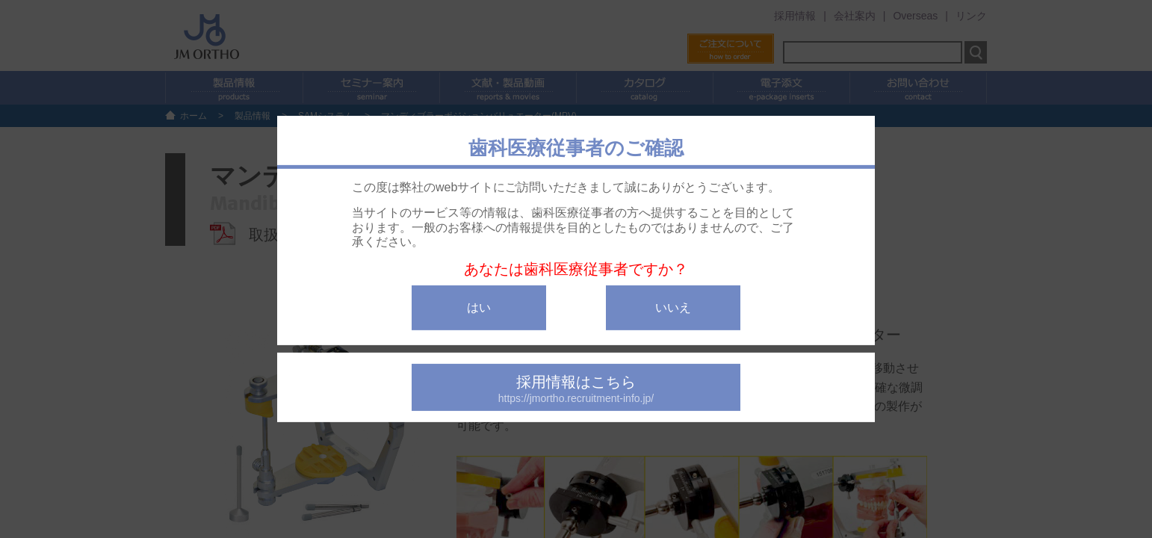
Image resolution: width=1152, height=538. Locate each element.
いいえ (673, 307)
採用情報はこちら (576, 389)
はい (479, 307)
